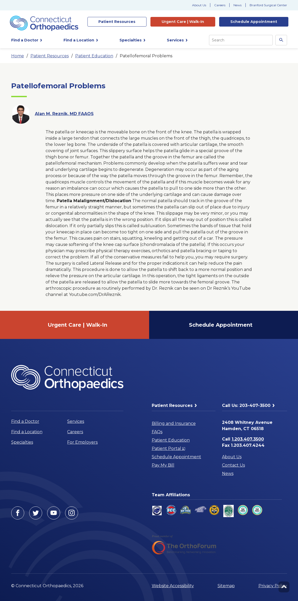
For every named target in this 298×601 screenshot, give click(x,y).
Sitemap (226, 585)
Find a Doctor (25, 421)
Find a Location (26, 431)
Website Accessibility (173, 585)
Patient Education (94, 55)
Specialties (22, 442)
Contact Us (233, 465)
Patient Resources (49, 55)
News (237, 5)
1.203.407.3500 (248, 439)
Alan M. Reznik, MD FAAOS (64, 113)
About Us (199, 5)
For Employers (82, 442)
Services (75, 421)
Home (17, 55)
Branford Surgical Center (268, 5)
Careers (219, 5)
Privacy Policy (272, 585)
